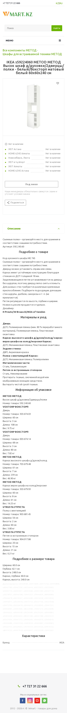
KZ (57, 3)
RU (61, 3)
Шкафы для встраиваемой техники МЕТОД (32, 54)
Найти (56, 28)
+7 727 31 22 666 (11, 3)
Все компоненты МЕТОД (19, 50)
